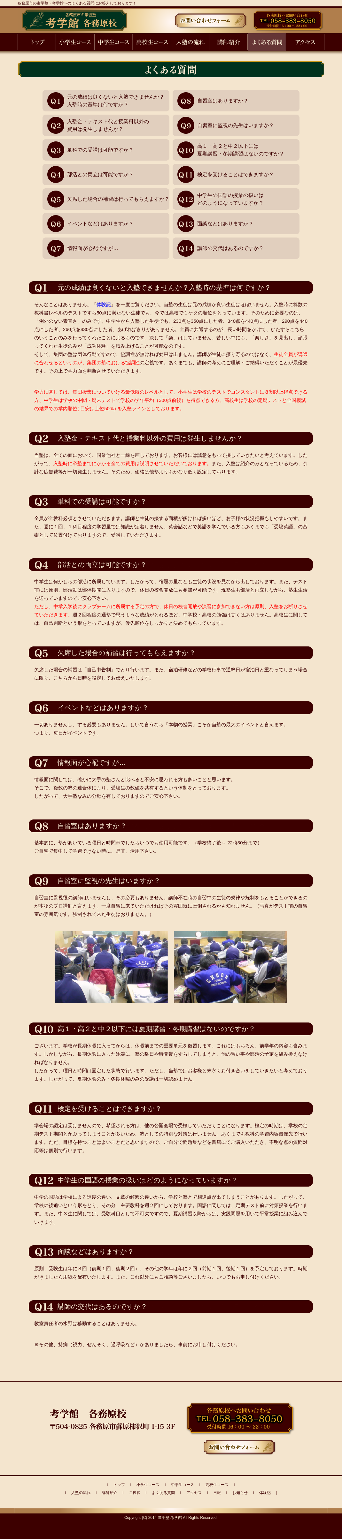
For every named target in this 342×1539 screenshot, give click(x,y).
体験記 (104, 304)
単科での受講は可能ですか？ (100, 150)
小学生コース (147, 1484)
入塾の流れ (80, 1492)
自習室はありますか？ (222, 100)
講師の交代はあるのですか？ (230, 248)
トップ (119, 1484)
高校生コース (217, 1484)
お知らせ (240, 1492)
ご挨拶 (134, 1492)
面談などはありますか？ (225, 223)
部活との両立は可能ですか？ (100, 174)
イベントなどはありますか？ (100, 223)
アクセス (194, 1492)
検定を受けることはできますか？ (235, 174)
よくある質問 (163, 1492)
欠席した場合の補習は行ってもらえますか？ (118, 199)
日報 (217, 1492)
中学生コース (182, 1484)
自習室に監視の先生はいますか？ (235, 125)
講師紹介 (109, 1492)
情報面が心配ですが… (92, 248)
